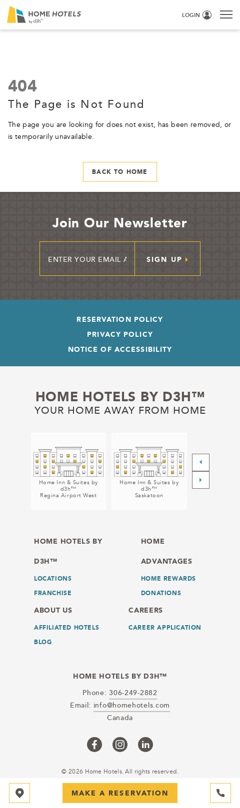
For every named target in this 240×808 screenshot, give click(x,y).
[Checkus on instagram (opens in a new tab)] (120, 744)
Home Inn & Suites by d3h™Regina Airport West (68, 489)
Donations (161, 593)
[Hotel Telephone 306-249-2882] (220, 793)
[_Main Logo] (53, 14)
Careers (145, 610)
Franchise (53, 593)
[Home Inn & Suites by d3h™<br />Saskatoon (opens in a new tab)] (149, 471)
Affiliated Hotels (66, 628)
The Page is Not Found (76, 103)
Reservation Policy (119, 319)
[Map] (19, 793)
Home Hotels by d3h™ (120, 396)
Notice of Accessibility (120, 349)
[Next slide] (201, 480)
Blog (43, 642)
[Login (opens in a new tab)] (197, 15)
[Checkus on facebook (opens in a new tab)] (94, 744)
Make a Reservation (120, 793)
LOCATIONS (53, 579)
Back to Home (120, 172)
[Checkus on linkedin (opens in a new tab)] (145, 744)
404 (22, 85)
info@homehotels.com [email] (132, 705)
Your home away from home (120, 410)
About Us (53, 610)
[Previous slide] (201, 462)
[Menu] (226, 14)
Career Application (165, 628)
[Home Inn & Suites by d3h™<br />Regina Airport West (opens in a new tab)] (68, 471)
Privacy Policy (120, 334)
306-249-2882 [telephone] (133, 692)
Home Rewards (168, 579)
